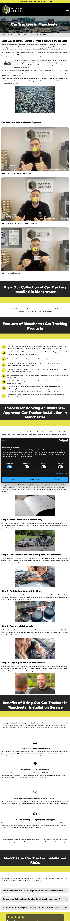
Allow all (57, 479)
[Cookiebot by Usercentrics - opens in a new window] (60, 440)
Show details (60, 473)
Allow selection (35, 479)
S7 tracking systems (50, 63)
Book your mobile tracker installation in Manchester (19, 840)
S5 (40, 63)
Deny (12, 479)
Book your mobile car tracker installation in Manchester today (20, 79)
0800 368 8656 (27, 2)
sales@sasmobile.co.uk (39, 2)
